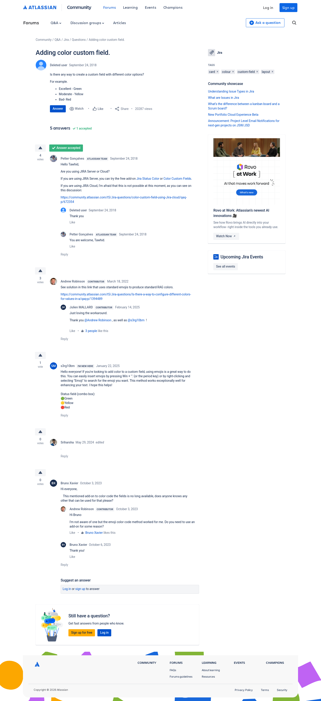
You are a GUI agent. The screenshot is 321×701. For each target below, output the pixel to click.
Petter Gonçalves (72, 159)
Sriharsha (67, 443)
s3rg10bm (68, 366)
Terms (265, 690)
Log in (268, 7)
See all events (225, 266)
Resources (208, 676)
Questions (79, 39)
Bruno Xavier (69, 484)
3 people (91, 331)
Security (282, 690)
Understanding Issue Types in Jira (231, 91)
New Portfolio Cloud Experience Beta (233, 114)
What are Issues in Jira (223, 97)
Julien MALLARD (81, 307)
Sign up (288, 7)
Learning (130, 7)
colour (226, 72)
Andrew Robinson (73, 282)
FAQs (173, 670)
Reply (64, 254)
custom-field (246, 72)
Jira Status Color (147, 179)
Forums (109, 7)
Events (150, 7)
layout (266, 72)
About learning (211, 670)
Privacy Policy (244, 690)
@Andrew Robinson (97, 320)
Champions (173, 7)
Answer (58, 108)
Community (79, 7)
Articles (119, 22)
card (212, 72)
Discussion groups (87, 22)
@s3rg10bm (136, 320)
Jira (66, 39)
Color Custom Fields (177, 179)
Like (72, 222)
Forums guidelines (181, 676)
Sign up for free (81, 634)
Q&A (56, 22)
